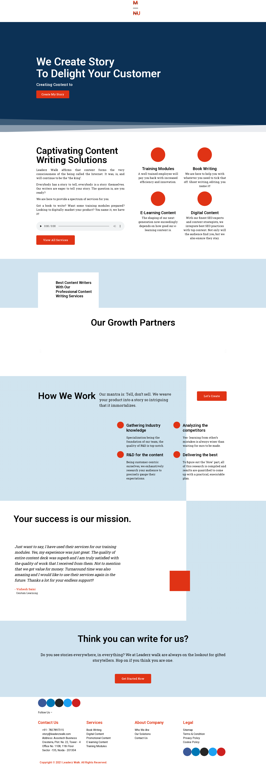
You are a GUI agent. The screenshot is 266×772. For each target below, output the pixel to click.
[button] (52, 94)
